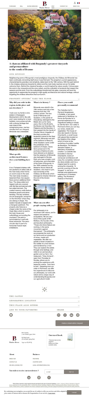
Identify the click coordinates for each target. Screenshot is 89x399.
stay (53, 6)
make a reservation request (72, 323)
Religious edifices (51, 385)
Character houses (71, 385)
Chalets (22, 386)
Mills (77, 385)
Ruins (65, 385)
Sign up (71, 372)
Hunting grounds (60, 385)
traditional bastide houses (41, 386)
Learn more (51, 393)
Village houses (16, 386)
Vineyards (50, 386)
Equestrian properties (58, 386)
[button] (44, 296)
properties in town (17, 385)
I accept (74, 392)
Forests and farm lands (69, 386)
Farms (10, 386)
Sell (21, 6)
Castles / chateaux (61, 383)
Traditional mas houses (29, 386)
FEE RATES (36, 358)
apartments (24, 385)
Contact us (63, 6)
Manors (67, 383)
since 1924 (76, 6)
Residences (72, 383)
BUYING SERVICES (32, 6)
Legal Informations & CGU (41, 365)
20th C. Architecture (32, 385)
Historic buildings (42, 385)
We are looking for (15, 365)
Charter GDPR (37, 362)
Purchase (12, 6)
